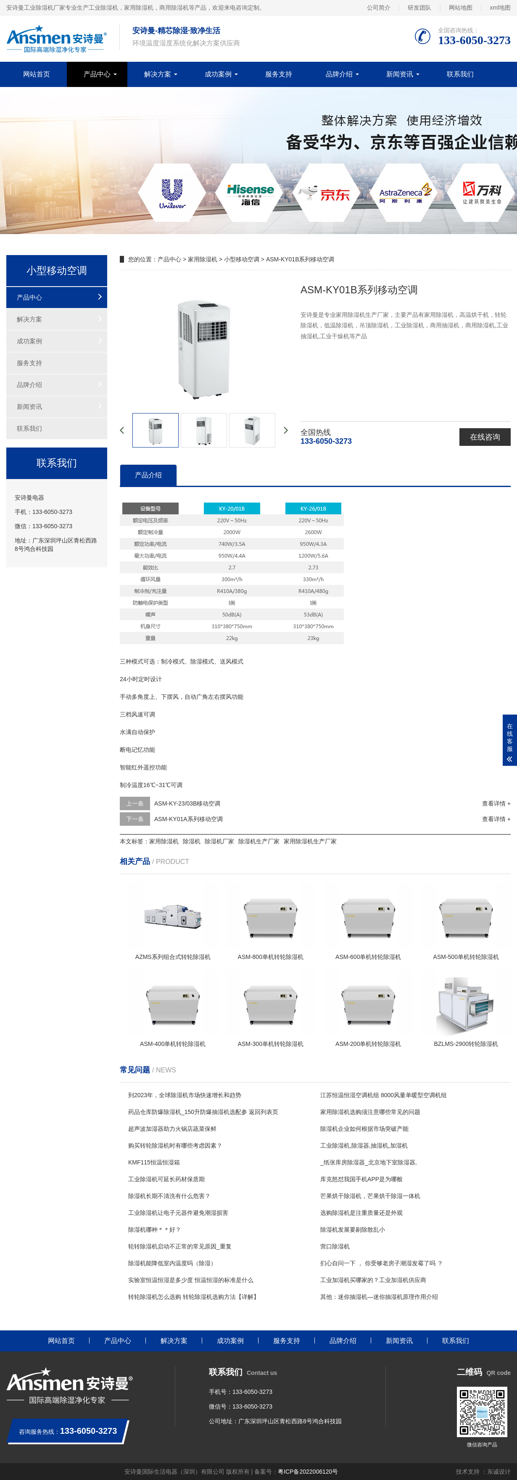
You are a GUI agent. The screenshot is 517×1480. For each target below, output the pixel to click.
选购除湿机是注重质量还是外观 (361, 1212)
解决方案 (157, 74)
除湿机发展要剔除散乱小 (352, 1229)
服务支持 (278, 74)
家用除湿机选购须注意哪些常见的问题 (370, 1112)
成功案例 (218, 74)
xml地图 (500, 7)
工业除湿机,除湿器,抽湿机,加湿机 (364, 1145)
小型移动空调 (241, 259)
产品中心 (97, 74)
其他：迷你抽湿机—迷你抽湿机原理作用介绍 (379, 1296)
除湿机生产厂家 (259, 841)
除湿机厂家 (219, 841)
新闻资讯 (399, 74)
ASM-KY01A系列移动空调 (188, 819)
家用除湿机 (202, 259)
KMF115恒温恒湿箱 (154, 1162)
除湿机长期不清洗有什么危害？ (169, 1196)
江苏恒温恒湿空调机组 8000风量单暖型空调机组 (383, 1095)
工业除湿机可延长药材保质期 (166, 1179)
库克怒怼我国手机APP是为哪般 (361, 1179)
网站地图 (460, 7)
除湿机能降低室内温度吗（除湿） (172, 1263)
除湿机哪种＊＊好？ (154, 1229)
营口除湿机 (335, 1246)
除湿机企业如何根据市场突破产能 (364, 1128)
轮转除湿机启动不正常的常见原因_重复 (180, 1246)
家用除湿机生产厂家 (310, 841)
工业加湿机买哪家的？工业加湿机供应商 (373, 1280)
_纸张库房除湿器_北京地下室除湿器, (368, 1162)
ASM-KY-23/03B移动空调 (187, 803)
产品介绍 (148, 475)
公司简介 (378, 7)
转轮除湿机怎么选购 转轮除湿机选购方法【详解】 (193, 1296)
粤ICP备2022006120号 (308, 1471)
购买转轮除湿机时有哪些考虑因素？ (175, 1145)
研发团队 (419, 7)
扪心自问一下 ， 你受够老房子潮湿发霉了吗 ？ (381, 1263)
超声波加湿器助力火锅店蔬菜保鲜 (172, 1128)
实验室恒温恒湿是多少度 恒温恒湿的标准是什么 (190, 1280)
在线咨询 (485, 437)
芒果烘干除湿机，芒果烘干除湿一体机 (370, 1196)
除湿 (196, 661)
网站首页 (36, 74)
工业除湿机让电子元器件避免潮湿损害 (178, 1212)
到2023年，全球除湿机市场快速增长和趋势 (184, 1095)
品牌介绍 (339, 74)
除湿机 (191, 841)
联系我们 (460, 74)
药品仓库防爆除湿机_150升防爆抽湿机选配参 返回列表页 (203, 1112)
